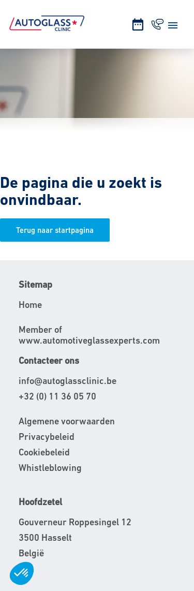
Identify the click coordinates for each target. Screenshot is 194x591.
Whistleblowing (50, 467)
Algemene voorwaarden (67, 421)
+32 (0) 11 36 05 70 (57, 396)
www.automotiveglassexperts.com (89, 340)
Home (30, 304)
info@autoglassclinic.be (67, 380)
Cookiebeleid (44, 452)
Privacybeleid (46, 436)
